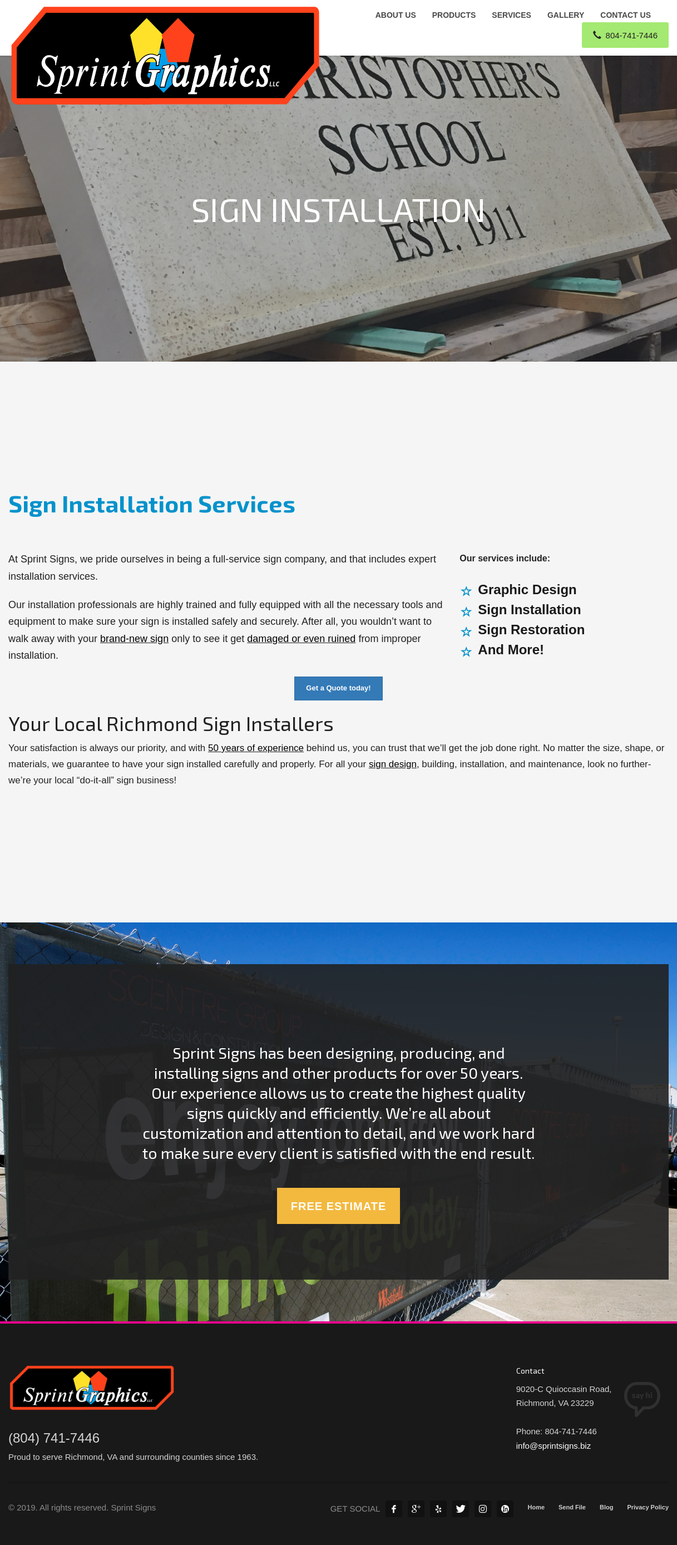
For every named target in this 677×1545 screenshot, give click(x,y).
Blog (606, 1507)
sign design (393, 764)
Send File (572, 1507)
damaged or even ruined (301, 638)
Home (536, 1507)
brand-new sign (134, 638)
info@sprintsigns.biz (553, 1445)
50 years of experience (256, 748)
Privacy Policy (648, 1507)
